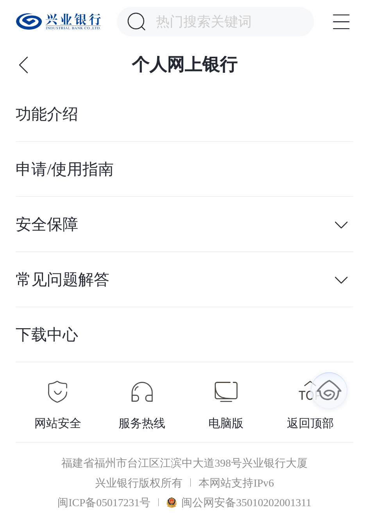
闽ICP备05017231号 (103, 502)
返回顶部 (310, 423)
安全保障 (47, 224)
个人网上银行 (184, 65)
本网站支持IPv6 (236, 483)
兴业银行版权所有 (139, 483)
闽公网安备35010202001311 (239, 502)
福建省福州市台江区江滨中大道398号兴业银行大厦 (184, 463)
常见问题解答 (62, 280)
